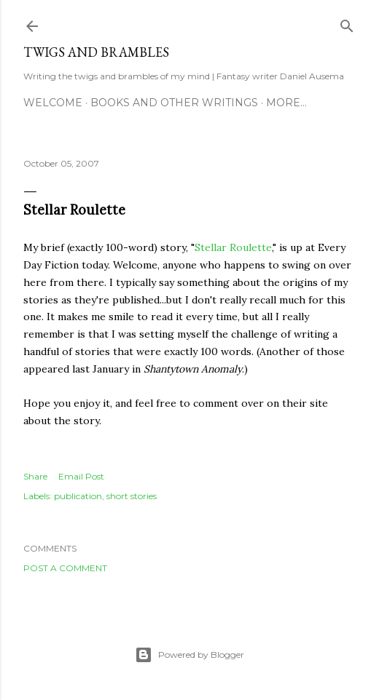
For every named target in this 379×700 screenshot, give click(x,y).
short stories (131, 495)
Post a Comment (65, 567)
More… (286, 102)
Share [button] (35, 476)
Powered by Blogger (189, 655)
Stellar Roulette (233, 247)
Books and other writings (174, 102)
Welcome (52, 102)
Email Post (81, 476)
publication (78, 495)
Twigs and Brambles (96, 52)
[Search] (347, 23)
